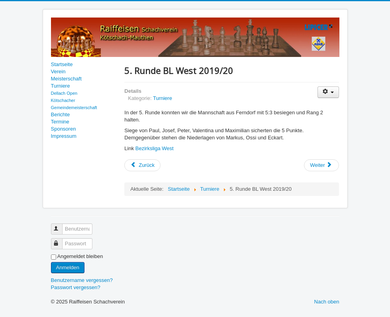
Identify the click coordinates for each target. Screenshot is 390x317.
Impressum (63, 136)
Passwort (60, 240)
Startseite (62, 64)
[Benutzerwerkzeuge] (328, 92)
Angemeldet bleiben (80, 256)
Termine (60, 122)
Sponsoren (63, 129)
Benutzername (60, 225)
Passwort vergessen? (75, 287)
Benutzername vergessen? (82, 280)
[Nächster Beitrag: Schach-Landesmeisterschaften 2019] (321, 165)
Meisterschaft (66, 79)
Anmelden (68, 267)
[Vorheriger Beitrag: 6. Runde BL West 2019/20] (142, 165)
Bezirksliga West (154, 148)
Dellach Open (64, 93)
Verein (58, 71)
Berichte (60, 114)
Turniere (60, 86)
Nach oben (326, 302)
